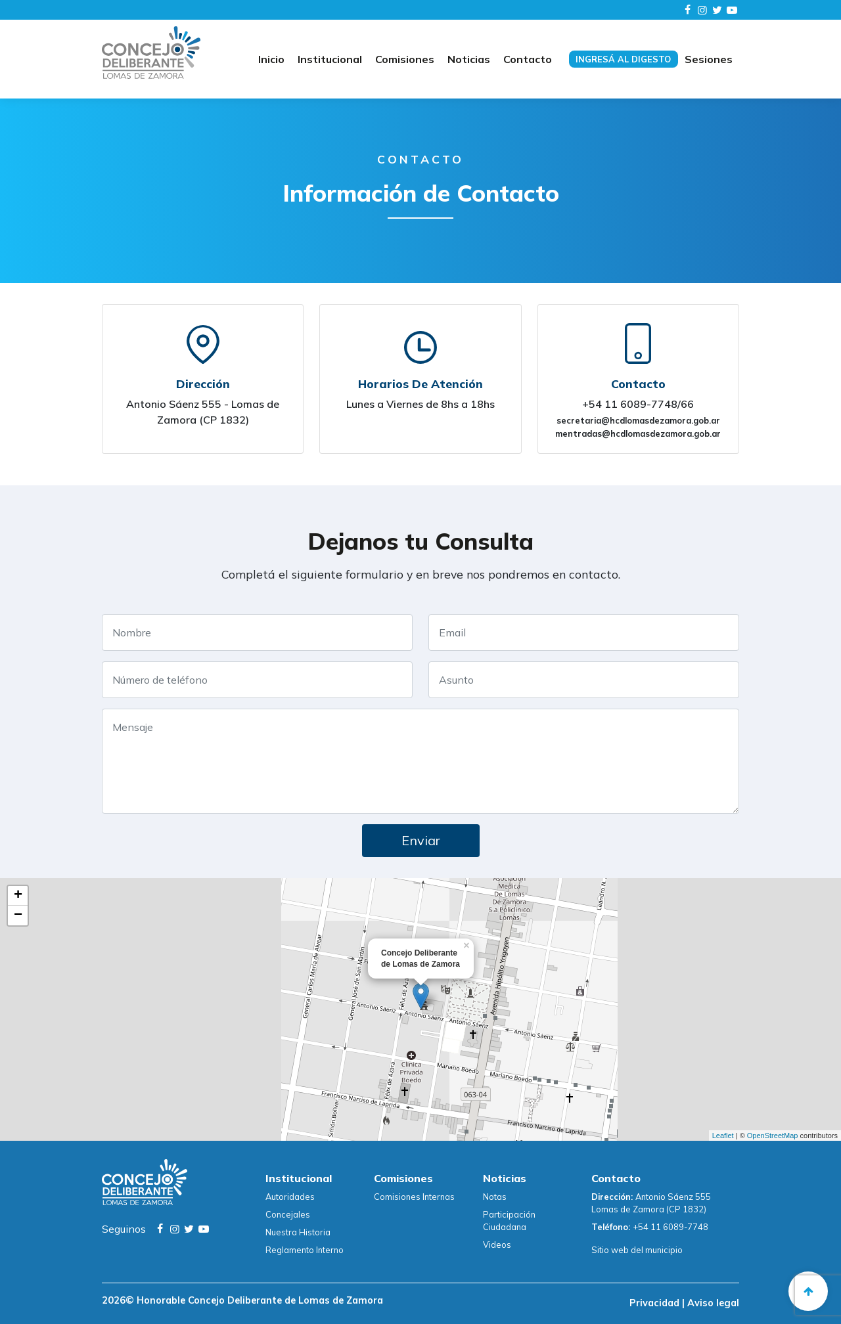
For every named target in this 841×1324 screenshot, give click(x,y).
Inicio (271, 59)
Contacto (527, 59)
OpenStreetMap (772, 1135)
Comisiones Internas (414, 1196)
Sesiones (709, 59)
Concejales (287, 1214)
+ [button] (18, 896)
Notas (495, 1196)
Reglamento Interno (304, 1250)
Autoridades (290, 1196)
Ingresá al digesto (623, 59)
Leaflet (723, 1135)
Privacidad (655, 1303)
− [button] (18, 915)
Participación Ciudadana (509, 1220)
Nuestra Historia (297, 1232)
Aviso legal (712, 1303)
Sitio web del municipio (637, 1250)
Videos (497, 1244)
